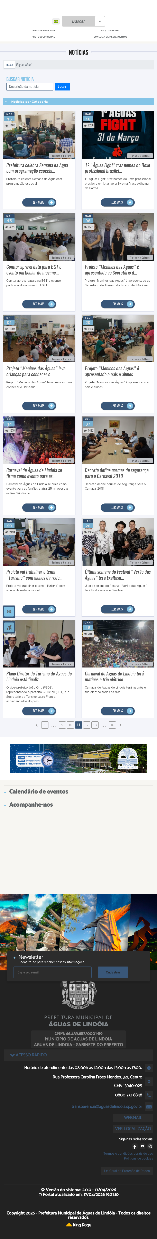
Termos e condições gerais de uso (128, 1153)
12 (87, 725)
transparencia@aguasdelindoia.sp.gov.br (107, 1106)
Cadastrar (113, 972)
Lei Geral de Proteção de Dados (127, 1171)
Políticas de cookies (138, 1158)
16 (112, 725)
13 (95, 725)
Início (9, 65)
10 (70, 725)
